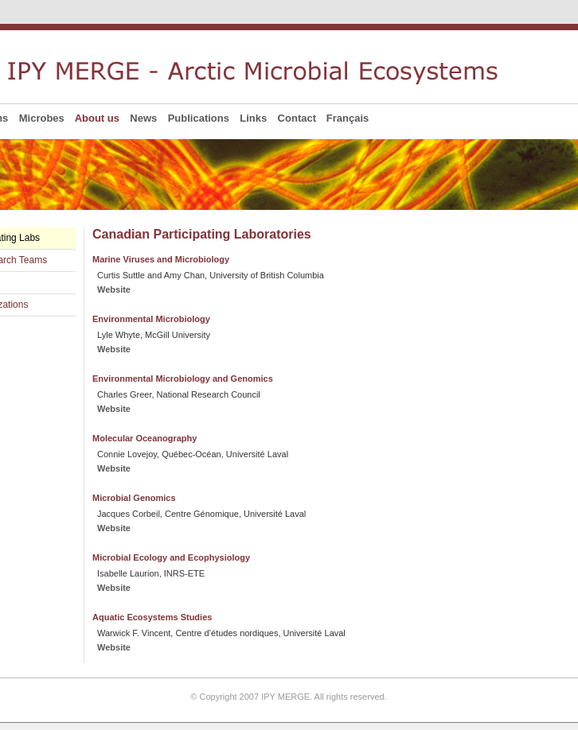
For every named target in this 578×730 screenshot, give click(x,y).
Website (114, 289)
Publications (198, 118)
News (143, 118)
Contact (297, 118)
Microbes (41, 118)
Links (253, 118)
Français (347, 118)
